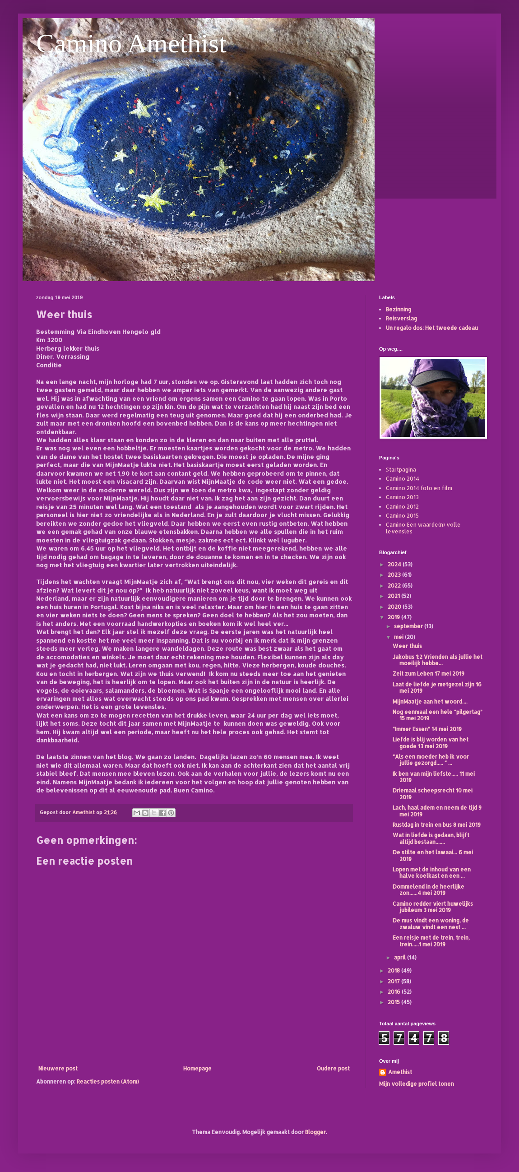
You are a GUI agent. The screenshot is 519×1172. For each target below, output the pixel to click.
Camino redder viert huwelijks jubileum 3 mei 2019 (433, 906)
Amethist (400, 1072)
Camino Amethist (131, 43)
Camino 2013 (402, 497)
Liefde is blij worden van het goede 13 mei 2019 (430, 742)
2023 (395, 574)
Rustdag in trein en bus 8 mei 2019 (437, 824)
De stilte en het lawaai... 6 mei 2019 (433, 855)
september (409, 626)
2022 (395, 585)
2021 (394, 596)
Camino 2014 (402, 478)
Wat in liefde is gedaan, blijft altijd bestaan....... (431, 838)
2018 (394, 970)
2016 (395, 991)
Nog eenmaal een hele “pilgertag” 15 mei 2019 (437, 715)
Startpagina (401, 469)
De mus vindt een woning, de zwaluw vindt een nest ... (431, 923)
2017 (394, 981)
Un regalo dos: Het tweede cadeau (432, 327)
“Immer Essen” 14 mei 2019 (427, 729)
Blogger (315, 1132)
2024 (395, 564)
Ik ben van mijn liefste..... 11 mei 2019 (434, 776)
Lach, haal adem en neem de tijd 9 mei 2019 (437, 810)
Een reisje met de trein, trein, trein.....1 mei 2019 (431, 940)
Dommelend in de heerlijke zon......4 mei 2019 (428, 889)
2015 (394, 1002)
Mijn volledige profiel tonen (416, 1083)
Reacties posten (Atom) (108, 1081)
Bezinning (398, 309)
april (400, 957)
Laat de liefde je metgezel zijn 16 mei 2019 (437, 687)
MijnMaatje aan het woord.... (430, 701)
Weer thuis (407, 646)
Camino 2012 (402, 506)
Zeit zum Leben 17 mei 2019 (428, 673)
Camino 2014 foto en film (419, 488)
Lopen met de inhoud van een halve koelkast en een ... (432, 872)
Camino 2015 (402, 515)
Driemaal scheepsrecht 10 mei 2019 (433, 793)
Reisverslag (401, 318)
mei (399, 637)
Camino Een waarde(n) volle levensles (423, 527)
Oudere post (333, 1068)
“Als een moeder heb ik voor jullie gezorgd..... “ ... (431, 759)
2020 (395, 606)
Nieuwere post (58, 1068)
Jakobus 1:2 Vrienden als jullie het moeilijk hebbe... (437, 660)
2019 (394, 617)
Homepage (197, 1068)
